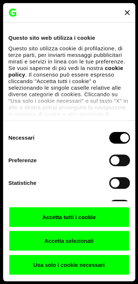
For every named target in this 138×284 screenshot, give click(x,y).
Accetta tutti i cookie (69, 217)
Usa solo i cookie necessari (69, 264)
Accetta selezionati (69, 241)
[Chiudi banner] (127, 12)
